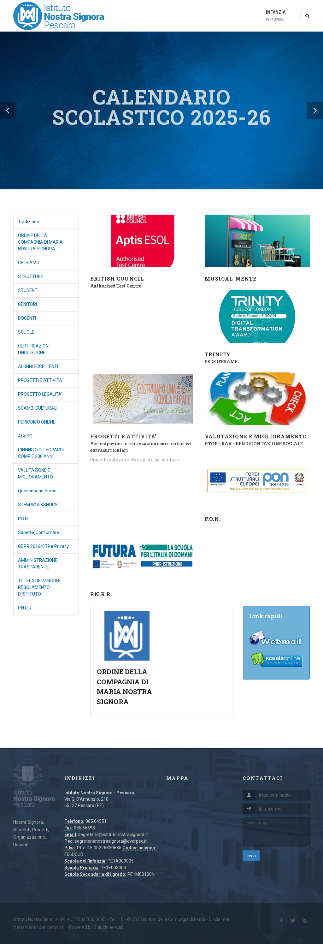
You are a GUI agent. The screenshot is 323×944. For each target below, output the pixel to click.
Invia (251, 855)
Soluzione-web (109, 927)
